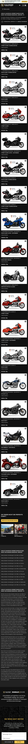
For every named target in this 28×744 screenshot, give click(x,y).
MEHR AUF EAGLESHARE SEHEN (9, 520)
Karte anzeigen (9, 742)
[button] (14, 38)
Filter (19, 742)
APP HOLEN (24, 1)
